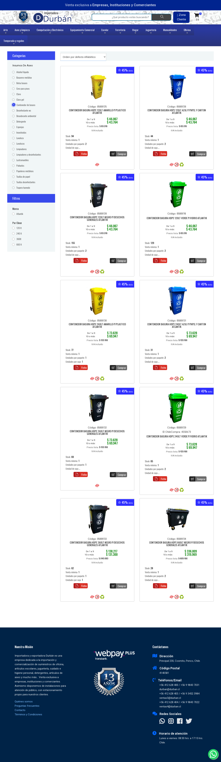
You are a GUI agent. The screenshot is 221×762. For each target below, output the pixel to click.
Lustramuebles (22, 160)
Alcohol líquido (22, 72)
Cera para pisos (23, 88)
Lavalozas (20, 143)
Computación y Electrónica (50, 31)
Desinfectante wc (23, 110)
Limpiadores (21, 149)
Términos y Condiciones (28, 714)
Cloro (18, 94)
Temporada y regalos (13, 42)
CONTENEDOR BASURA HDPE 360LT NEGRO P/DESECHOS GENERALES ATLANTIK (97, 544)
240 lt (19, 233)
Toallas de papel (23, 176)
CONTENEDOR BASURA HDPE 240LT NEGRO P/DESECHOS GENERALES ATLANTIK (97, 433)
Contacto (20, 710)
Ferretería (120, 31)
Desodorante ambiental (26, 116)
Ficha (80, 153)
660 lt (19, 244)
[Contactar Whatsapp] (162, 722)
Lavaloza (20, 138)
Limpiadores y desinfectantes (28, 154)
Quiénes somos (24, 701)
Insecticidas (21, 132)
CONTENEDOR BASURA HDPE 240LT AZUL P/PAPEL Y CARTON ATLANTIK (176, 326)
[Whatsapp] (213, 754)
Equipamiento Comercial (82, 31)
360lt (18, 239)
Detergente (21, 121)
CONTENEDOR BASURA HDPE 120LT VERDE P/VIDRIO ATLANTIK (177, 218)
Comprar (118, 153)
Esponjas (20, 127)
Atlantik (19, 214)
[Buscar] (161, 17)
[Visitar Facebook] (179, 722)
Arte (5, 31)
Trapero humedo (23, 187)
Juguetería (150, 31)
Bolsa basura (21, 83)
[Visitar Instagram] (171, 722)
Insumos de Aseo (22, 65)
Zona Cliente (181, 17)
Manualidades (170, 31)
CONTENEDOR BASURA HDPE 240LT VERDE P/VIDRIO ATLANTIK (176, 436)
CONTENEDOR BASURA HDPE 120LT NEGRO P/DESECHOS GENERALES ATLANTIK (97, 219)
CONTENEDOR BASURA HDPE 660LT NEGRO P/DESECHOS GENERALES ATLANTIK (176, 544)
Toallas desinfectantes (25, 182)
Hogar (135, 31)
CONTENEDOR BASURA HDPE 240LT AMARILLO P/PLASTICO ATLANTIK (97, 326)
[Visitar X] (189, 722)
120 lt (19, 228)
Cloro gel (20, 99)
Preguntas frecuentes (27, 705)
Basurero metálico (24, 77)
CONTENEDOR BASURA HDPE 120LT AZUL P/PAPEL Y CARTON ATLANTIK (176, 112)
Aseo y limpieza (22, 31)
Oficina (187, 31)
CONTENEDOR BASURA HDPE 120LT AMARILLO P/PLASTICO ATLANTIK (97, 112)
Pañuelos (20, 165)
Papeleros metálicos (24, 171)
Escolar (104, 31)
